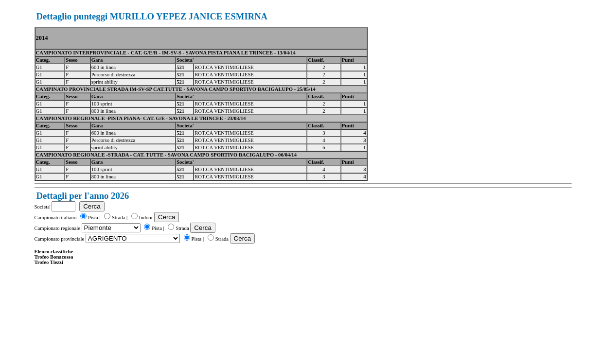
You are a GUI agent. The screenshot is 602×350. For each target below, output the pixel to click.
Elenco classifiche (54, 251)
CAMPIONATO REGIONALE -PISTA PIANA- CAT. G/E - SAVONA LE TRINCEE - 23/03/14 (141, 118)
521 (180, 67)
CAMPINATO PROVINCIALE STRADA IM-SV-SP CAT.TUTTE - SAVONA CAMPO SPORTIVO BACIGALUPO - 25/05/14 (176, 89)
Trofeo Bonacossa (54, 257)
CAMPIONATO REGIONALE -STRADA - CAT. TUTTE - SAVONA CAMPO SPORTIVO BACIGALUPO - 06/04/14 (166, 155)
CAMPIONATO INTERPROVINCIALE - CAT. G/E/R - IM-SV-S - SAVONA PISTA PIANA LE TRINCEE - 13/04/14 (166, 52)
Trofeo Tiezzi (49, 262)
